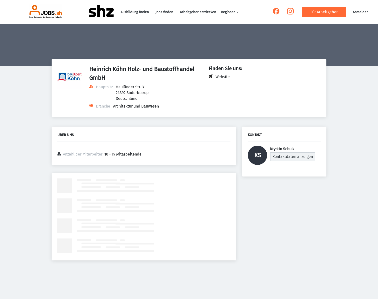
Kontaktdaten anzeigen (292, 156)
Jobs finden (164, 12)
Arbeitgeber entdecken (198, 12)
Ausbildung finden (135, 12)
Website (223, 77)
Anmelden (360, 12)
